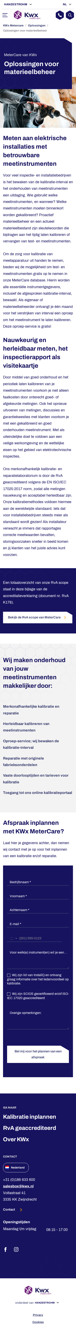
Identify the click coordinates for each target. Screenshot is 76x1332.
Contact (9, 1209)
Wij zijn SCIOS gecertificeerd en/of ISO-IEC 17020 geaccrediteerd (38, 996)
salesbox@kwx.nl (18, 1186)
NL (65, 4)
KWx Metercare (13, 25)
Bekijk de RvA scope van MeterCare (37, 617)
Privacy (38, 1315)
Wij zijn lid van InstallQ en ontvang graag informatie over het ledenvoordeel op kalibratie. (38, 979)
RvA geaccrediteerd (29, 1128)
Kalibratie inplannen (29, 1117)
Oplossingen (36, 25)
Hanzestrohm (16, 4)
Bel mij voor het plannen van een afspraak (38, 1054)
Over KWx (16, 1139)
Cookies (38, 1322)
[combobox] (13, 938)
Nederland (15, 1167)
